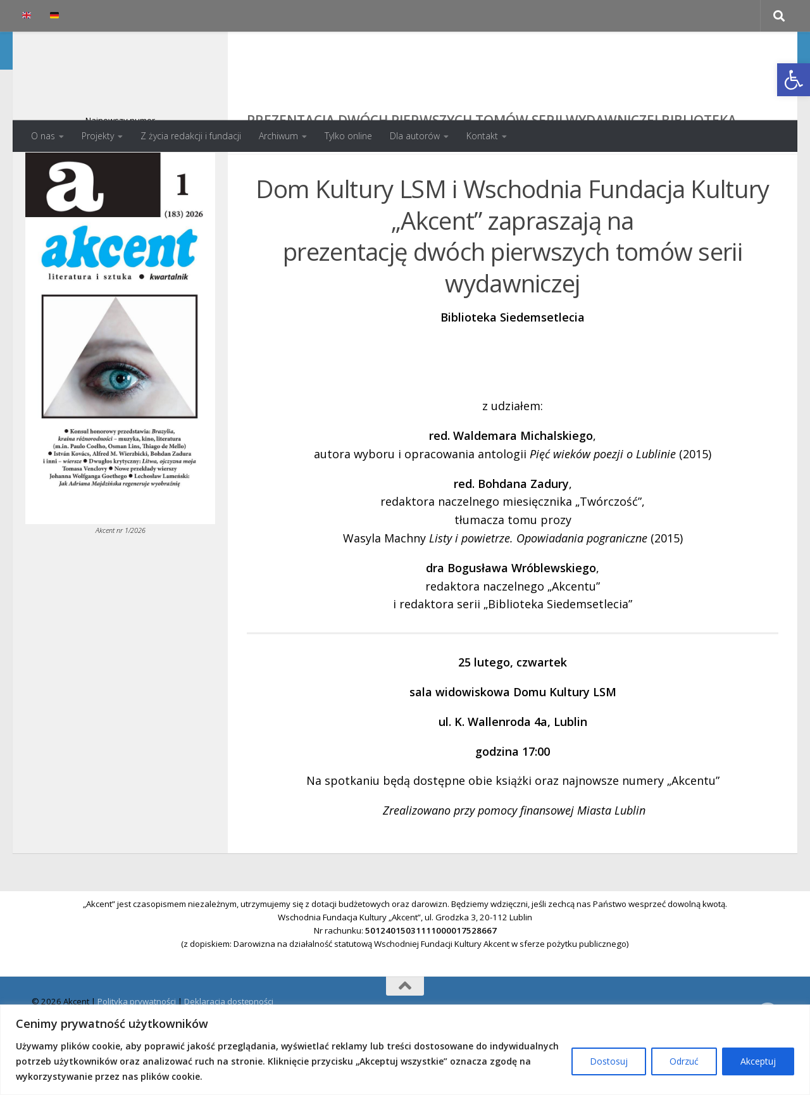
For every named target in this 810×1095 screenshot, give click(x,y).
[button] (793, 79)
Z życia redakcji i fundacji (190, 136)
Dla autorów (415, 136)
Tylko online (348, 136)
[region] (405, 1049)
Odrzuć (684, 1061)
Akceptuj (758, 1061)
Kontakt (482, 136)
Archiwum (278, 136)
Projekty (98, 136)
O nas (43, 136)
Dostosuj (609, 1061)
